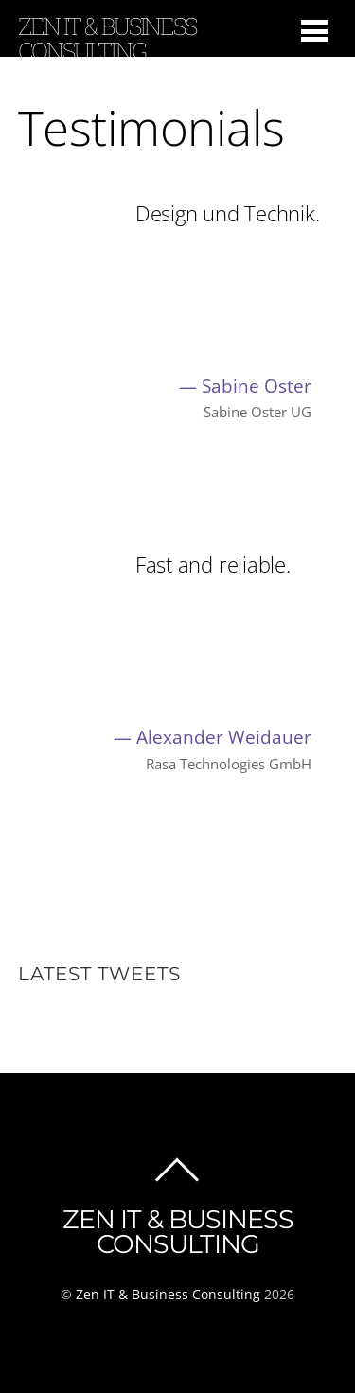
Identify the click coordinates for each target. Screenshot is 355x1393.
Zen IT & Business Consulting (168, 1294)
